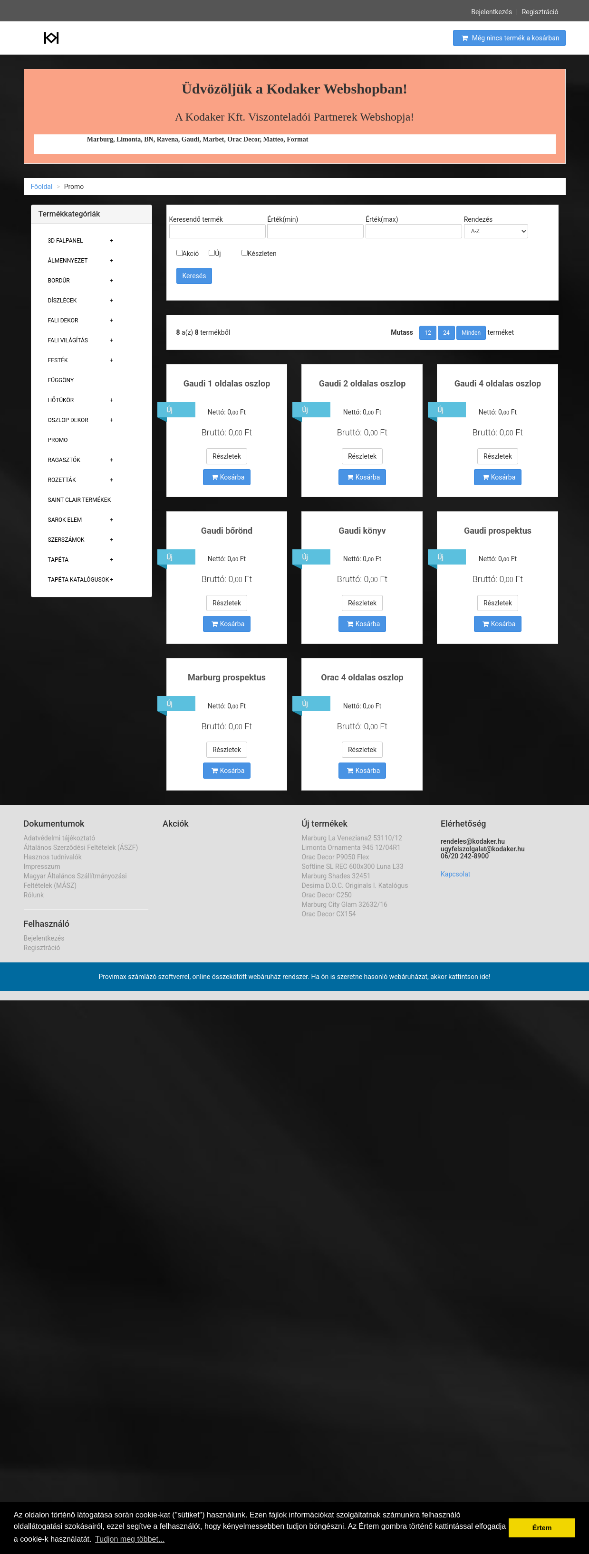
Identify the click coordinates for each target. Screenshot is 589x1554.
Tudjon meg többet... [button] (129, 1539)
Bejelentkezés (491, 11)
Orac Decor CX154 (329, 914)
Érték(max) (382, 219)
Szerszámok (66, 540)
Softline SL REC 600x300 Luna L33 (353, 866)
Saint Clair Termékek (79, 500)
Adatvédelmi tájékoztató (60, 838)
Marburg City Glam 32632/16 (344, 904)
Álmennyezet (68, 260)
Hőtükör (61, 400)
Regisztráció (540, 11)
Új (215, 253)
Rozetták (62, 480)
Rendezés (478, 219)
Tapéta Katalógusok (78, 579)
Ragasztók (64, 460)
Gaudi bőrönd (226, 531)
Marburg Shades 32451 (336, 876)
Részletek (226, 456)
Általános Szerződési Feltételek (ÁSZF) (81, 847)
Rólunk (34, 895)
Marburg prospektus (227, 677)
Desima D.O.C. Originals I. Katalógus (355, 885)
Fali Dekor (63, 320)
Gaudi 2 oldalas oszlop (362, 383)
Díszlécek (62, 300)
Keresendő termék (196, 219)
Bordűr (59, 280)
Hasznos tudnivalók (53, 857)
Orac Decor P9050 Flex (335, 857)
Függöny (61, 380)
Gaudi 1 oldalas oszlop (226, 383)
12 (428, 333)
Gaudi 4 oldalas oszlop (497, 383)
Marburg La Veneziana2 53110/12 (352, 838)
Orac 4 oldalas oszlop (362, 677)
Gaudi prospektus (497, 531)
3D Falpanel (65, 240)
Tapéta (58, 559)
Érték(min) (282, 219)
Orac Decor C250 (327, 895)
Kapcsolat (455, 874)
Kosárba (228, 477)
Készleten (259, 253)
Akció (187, 253)
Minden (471, 333)
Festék (58, 360)
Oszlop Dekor (68, 420)
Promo (58, 440)
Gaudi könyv (362, 531)
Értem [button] (542, 1528)
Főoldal (42, 186)
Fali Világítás (68, 340)
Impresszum (42, 866)
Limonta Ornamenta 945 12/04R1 (351, 847)
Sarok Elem (65, 520)
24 (446, 333)
